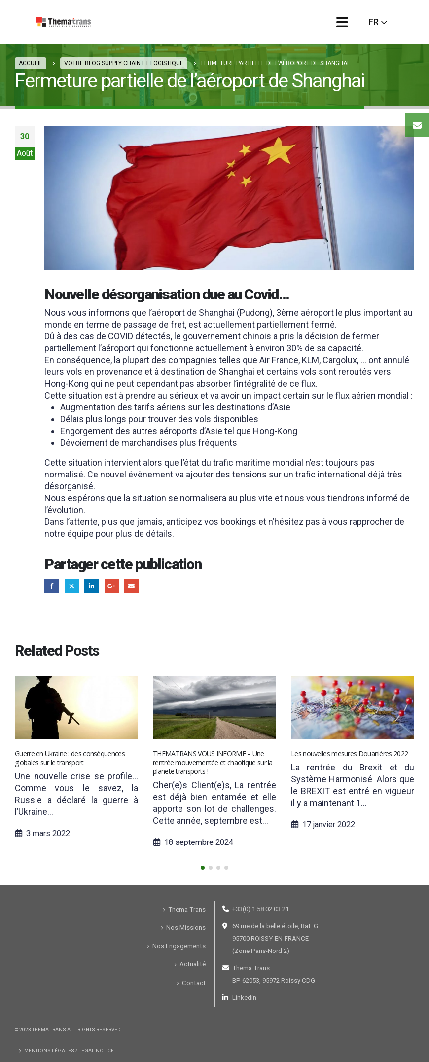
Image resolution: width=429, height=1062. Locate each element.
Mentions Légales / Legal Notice (69, 1050)
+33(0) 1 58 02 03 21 (260, 909)
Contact (194, 983)
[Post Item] (76, 707)
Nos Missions (186, 927)
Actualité (192, 964)
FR (373, 22)
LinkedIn (91, 586)
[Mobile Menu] (342, 22)
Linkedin (244, 997)
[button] (203, 867)
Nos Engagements (179, 946)
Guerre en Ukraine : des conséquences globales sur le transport (70, 758)
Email (131, 586)
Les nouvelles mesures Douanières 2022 (349, 753)
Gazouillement (72, 586)
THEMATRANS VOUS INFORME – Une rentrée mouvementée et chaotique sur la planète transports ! (213, 762)
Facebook (51, 586)
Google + (112, 586)
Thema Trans (187, 909)
